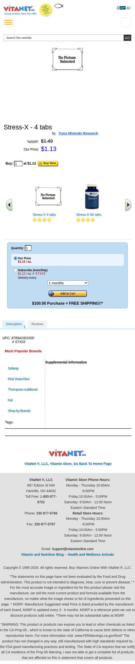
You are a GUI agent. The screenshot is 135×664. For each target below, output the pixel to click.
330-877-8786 (46, 513)
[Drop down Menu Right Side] (126, 22)
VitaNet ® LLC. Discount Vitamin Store (67, 453)
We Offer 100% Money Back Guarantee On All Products (46, 10)
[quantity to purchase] (18, 163)
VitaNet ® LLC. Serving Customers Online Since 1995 (20, 10)
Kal (10, 400)
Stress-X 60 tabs (88, 215)
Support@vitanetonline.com (72, 549)
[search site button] (127, 38)
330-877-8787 (44, 524)
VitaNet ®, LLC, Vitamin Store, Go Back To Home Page (68, 464)
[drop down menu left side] (8, 22)
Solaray (13, 368)
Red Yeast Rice (19, 379)
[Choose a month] (67, 283)
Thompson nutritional (22, 389)
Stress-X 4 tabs (44, 215)
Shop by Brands (20, 411)
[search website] (67, 38)
